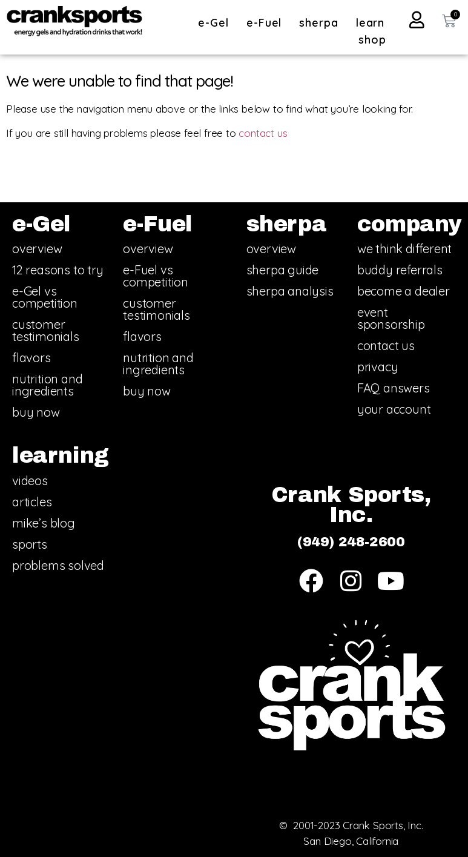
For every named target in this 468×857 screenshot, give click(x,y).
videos (30, 480)
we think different (404, 248)
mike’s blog (43, 523)
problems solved (58, 565)
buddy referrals (400, 269)
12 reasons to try (58, 269)
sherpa (321, 23)
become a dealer (403, 291)
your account (394, 409)
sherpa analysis (290, 291)
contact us (263, 133)
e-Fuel (267, 23)
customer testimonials (45, 330)
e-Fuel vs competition (155, 276)
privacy (377, 366)
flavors (31, 357)
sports (29, 544)
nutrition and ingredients (47, 385)
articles (31, 501)
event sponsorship (391, 318)
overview (37, 248)
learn (373, 23)
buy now (36, 412)
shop (372, 40)
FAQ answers (393, 387)
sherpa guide (282, 269)
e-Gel (216, 23)
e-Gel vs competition (44, 297)
